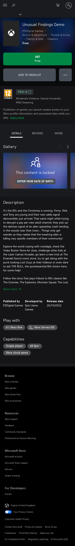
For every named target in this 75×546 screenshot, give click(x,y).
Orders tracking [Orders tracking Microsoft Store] (12, 475)
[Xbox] (10, 14)
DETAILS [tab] (16, 133)
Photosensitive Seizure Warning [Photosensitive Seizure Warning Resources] (20, 438)
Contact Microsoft (13, 526)
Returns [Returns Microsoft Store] (8, 469)
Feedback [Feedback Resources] (9, 425)
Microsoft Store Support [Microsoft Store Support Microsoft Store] (16, 463)
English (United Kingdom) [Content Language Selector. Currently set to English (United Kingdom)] (23, 505)
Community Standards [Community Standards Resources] (15, 431)
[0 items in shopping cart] (59, 5)
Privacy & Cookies (33, 526)
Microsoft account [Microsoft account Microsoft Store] (13, 456)
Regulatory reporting (38, 539)
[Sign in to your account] (68, 5)
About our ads (47, 533)
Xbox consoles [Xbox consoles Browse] (11, 381)
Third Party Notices (28, 533)
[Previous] (60, 147)
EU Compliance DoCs (15, 539)
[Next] (68, 147)
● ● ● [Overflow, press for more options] (65, 75)
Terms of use (51, 526)
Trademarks (10, 533)
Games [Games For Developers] (8, 494)
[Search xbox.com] (14, 5)
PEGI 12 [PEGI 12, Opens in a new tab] (24, 92)
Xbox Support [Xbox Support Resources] (11, 419)
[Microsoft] (37, 3)
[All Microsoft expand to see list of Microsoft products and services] (5, 5)
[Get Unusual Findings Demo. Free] (37, 59)
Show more (12, 289)
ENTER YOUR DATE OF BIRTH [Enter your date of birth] (35, 181)
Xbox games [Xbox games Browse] (10, 388)
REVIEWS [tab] (37, 133)
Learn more (17, 117)
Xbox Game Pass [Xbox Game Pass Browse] (13, 394)
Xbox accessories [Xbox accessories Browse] (13, 400)
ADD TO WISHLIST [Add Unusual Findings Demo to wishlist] (29, 75)
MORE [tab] (59, 133)
